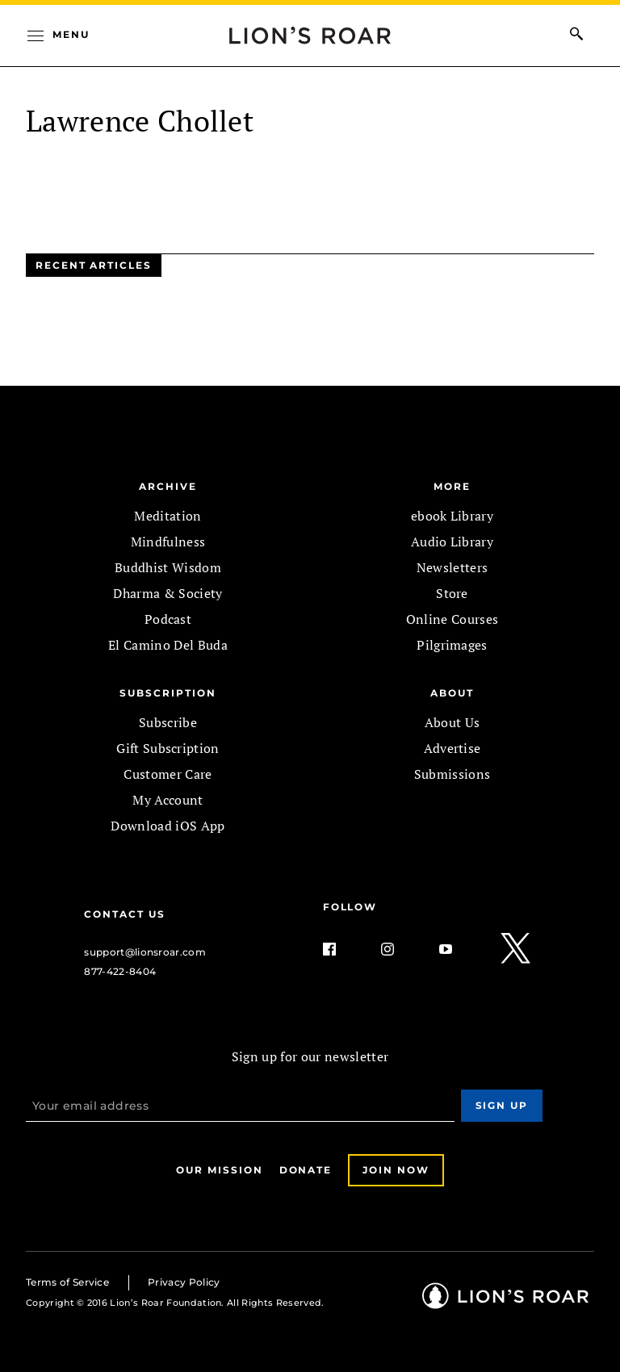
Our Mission (219, 1170)
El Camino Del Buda (168, 645)
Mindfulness (168, 541)
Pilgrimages (452, 645)
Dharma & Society (167, 593)
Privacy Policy (184, 1282)
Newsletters (452, 567)
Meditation (167, 516)
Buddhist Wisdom (168, 567)
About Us (452, 722)
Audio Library (452, 541)
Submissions (452, 774)
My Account (167, 800)
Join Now (395, 1170)
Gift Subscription (167, 748)
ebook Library (452, 516)
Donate (306, 1170)
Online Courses (452, 619)
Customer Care (168, 774)
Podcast (168, 619)
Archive (167, 486)
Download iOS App (167, 825)
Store (452, 593)
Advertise (452, 748)
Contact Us (124, 914)
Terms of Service (67, 1282)
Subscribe (168, 722)
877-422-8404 (120, 971)
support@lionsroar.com (145, 952)
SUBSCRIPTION (167, 693)
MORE (452, 486)
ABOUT (452, 693)
